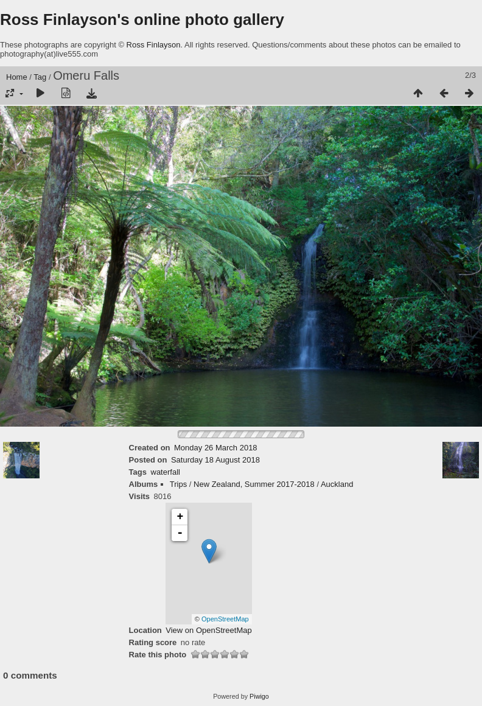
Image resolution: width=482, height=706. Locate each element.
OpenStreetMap (225, 619)
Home (16, 77)
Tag (39, 77)
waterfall (165, 472)
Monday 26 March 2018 (215, 447)
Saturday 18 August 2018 (215, 459)
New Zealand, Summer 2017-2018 (254, 484)
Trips (178, 484)
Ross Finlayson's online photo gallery (142, 19)
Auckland (337, 484)
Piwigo (259, 696)
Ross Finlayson (154, 44)
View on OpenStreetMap (208, 630)
